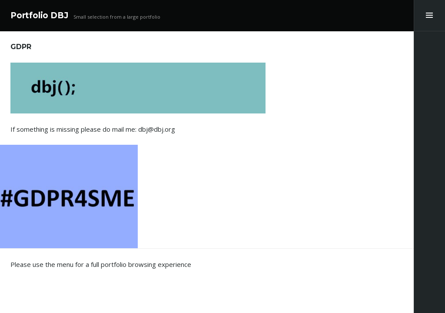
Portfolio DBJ (39, 15)
